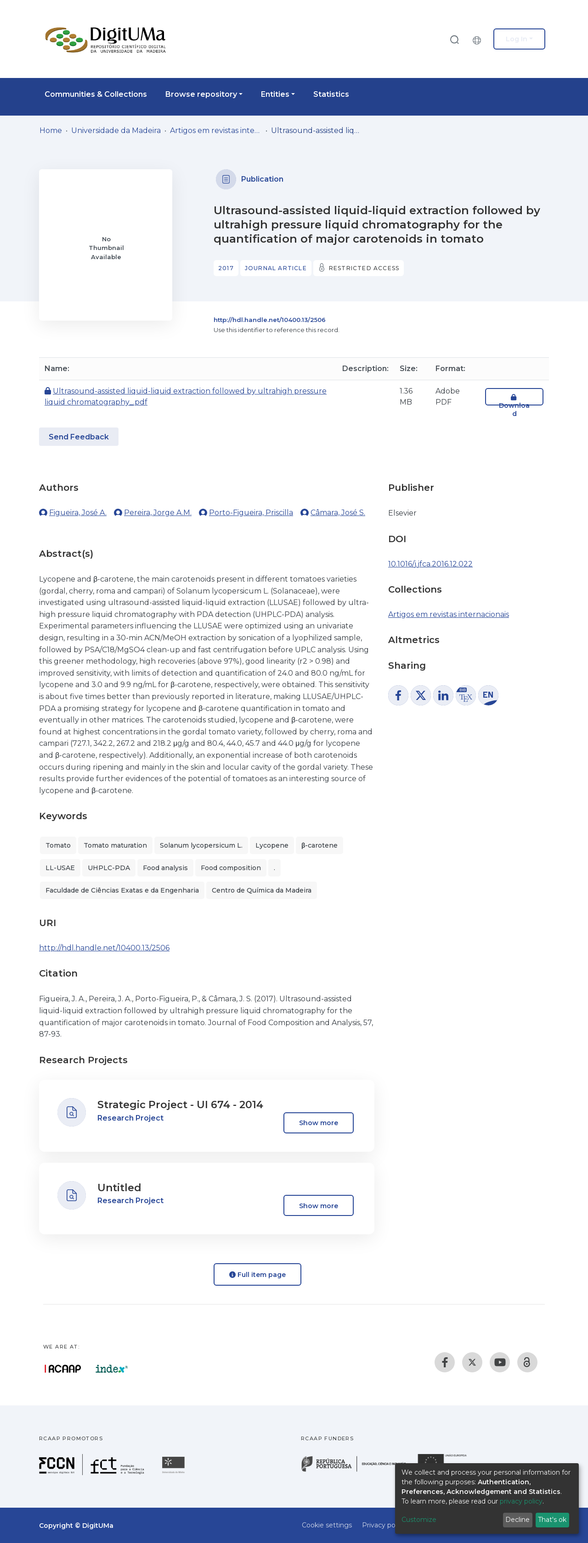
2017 (226, 268)
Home (51, 130)
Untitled (119, 1188)
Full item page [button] (257, 1275)
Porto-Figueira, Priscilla (251, 512)
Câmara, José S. (338, 512)
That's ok (552, 1519)
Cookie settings (327, 1525)
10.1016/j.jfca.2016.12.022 (430, 564)
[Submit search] (454, 39)
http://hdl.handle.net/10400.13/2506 (270, 319)
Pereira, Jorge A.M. (158, 512)
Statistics (331, 94)
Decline (517, 1519)
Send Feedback (79, 437)
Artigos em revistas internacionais (216, 130)
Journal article (276, 268)
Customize (418, 1519)
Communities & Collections (96, 94)
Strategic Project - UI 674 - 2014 (180, 1105)
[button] (479, 39)
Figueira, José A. (78, 512)
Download (514, 405)
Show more (318, 1123)
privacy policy (521, 1501)
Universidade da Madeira (116, 130)
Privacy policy (384, 1525)
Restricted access (364, 268)
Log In (516, 39)
